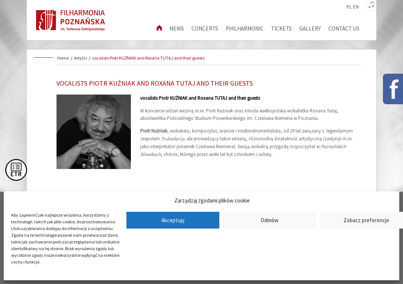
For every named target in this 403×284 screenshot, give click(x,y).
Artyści (80, 58)
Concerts (204, 28)
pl (349, 7)
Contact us (344, 28)
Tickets (281, 28)
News (177, 28)
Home (63, 58)
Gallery (310, 28)
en (356, 7)
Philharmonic (245, 28)
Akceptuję (172, 220)
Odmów (269, 220)
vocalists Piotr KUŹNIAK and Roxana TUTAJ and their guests (148, 58)
